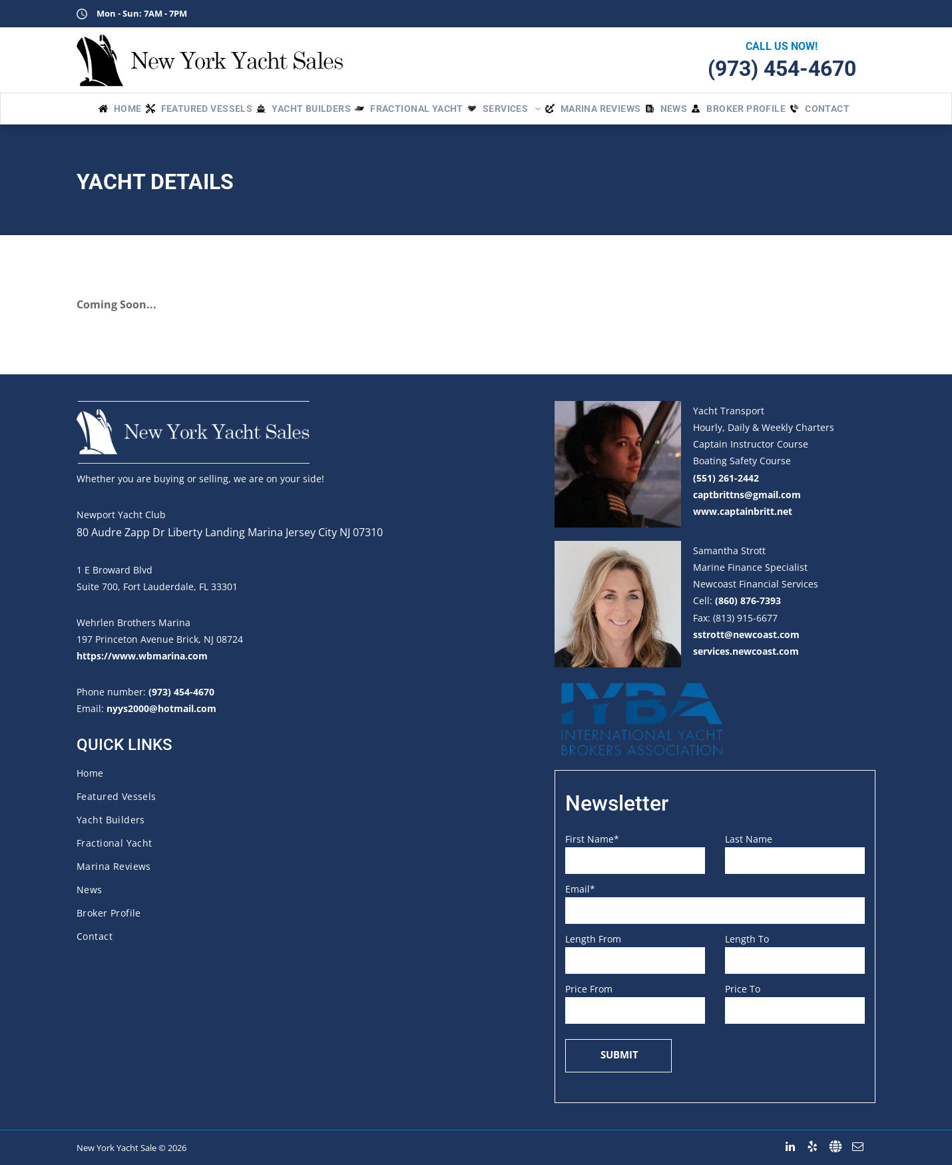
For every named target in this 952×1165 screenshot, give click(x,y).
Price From (588, 988)
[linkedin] (790, 1146)
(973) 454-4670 (782, 68)
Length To (747, 939)
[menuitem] (122, 109)
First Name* (592, 839)
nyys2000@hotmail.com (161, 708)
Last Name (748, 839)
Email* (580, 889)
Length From (593, 939)
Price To (742, 988)
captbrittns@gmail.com (747, 494)
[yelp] (812, 1146)
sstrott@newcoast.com (746, 634)
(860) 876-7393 (748, 600)
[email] (857, 1146)
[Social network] (835, 1146)
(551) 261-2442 (726, 478)
